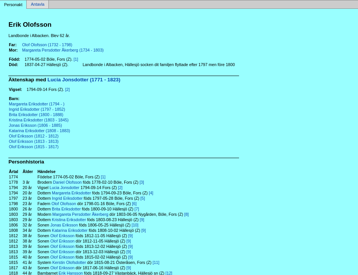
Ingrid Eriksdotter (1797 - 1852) (37, 109)
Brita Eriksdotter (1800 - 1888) (36, 114)
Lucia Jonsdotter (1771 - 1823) (84, 79)
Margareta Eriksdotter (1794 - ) (36, 104)
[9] (142, 219)
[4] (151, 193)
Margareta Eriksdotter (71, 193)
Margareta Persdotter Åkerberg (80, 214)
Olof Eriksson (62, 235)
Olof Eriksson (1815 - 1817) (33, 146)
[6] (134, 203)
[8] (186, 214)
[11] (156, 262)
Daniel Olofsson (67, 182)
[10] (135, 225)
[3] (142, 182)
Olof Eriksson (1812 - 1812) (33, 136)
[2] (67, 89)
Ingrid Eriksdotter (67, 198)
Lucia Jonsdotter (64, 187)
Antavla (38, 4)
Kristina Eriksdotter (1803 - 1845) (38, 120)
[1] (76, 59)
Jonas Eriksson (64, 225)
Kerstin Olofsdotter (69, 262)
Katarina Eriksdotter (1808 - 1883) (39, 130)
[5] (142, 198)
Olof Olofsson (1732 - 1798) (47, 44)
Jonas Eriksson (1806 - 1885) (35, 125)
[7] (137, 209)
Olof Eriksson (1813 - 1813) (33, 141)
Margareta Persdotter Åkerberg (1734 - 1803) (63, 50)
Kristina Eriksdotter (69, 219)
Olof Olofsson (63, 203)
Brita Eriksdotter (66, 209)
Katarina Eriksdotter (70, 230)
